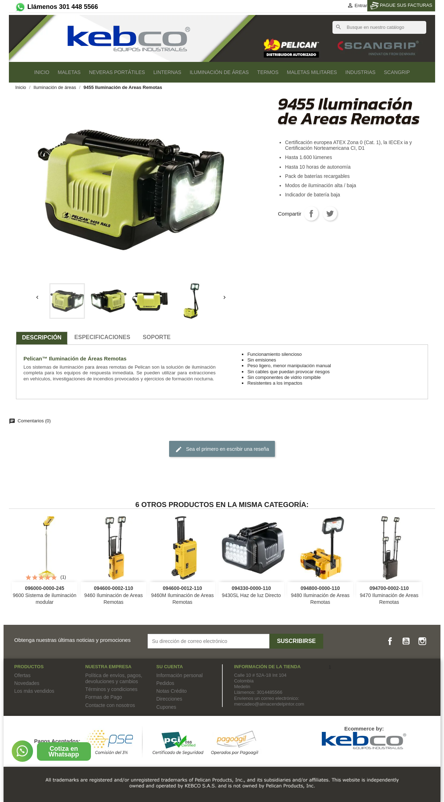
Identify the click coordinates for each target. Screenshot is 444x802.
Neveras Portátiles (117, 72)
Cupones (166, 707)
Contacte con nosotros (110, 705)
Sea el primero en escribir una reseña (222, 449)
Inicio (41, 72)
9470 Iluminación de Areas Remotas (389, 595)
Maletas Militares (312, 72)
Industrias (360, 72)
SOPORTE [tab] (156, 337)
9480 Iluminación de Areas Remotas (320, 595)
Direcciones (169, 699)
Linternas (167, 72)
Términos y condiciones (111, 689)
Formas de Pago (103, 697)
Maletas (69, 72)
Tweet (330, 213)
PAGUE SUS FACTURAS (401, 5)
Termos (267, 72)
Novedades (26, 683)
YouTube (406, 641)
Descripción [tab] (41, 337)
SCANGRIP (397, 72)
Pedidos (165, 683)
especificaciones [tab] (102, 337)
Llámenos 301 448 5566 (56, 6)
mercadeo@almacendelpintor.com (269, 704)
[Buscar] (379, 27)
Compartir (311, 213)
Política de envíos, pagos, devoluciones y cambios (113, 678)
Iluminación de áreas (219, 72)
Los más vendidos (34, 691)
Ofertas (22, 675)
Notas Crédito (171, 691)
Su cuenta (169, 666)
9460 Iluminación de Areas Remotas (113, 595)
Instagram (422, 641)
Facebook (390, 641)
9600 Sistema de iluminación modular (44, 595)
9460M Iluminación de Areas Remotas (182, 595)
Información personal (179, 675)
